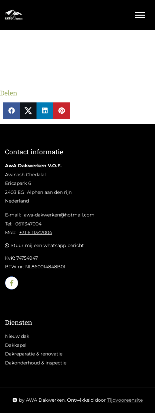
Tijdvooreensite (125, 400)
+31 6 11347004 (35, 232)
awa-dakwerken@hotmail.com (59, 215)
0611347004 (28, 224)
